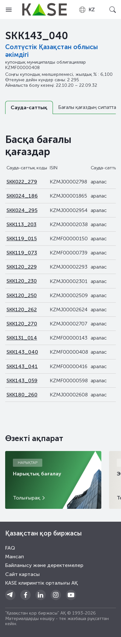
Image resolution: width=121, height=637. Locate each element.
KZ (86, 9)
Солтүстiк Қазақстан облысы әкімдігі (51, 50)
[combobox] (87, 9)
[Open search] (112, 9)
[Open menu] (9, 9)
